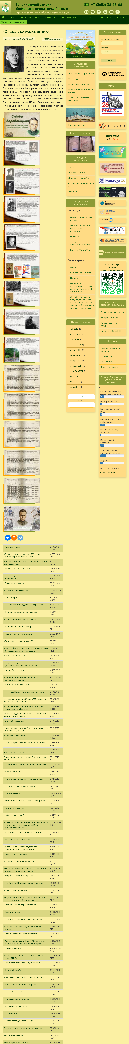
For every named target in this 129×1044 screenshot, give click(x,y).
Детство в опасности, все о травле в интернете (80, 228)
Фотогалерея (84, 17)
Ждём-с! (72, 167)
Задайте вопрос (112, 998)
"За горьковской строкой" (16, 756)
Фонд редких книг (110, 367)
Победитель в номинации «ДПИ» (80, 91)
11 (44, 984)
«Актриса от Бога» (12, 246)
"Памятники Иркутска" (14, 282)
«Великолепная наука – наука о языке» (22, 662)
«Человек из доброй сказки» (18, 814)
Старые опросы (108, 473)
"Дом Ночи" (9, 858)
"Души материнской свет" (16, 916)
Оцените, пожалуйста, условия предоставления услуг (112, 267)
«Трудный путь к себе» (14, 435)
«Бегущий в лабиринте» (15, 851)
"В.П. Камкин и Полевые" (16, 843)
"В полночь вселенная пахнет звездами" (23, 619)
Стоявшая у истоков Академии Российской (25, 749)
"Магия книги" (11, 713)
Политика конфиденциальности (107, 1017)
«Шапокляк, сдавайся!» (79, 178)
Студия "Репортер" (88, 1010)
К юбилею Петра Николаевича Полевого (24, 391)
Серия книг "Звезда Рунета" (17, 923)
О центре (11, 17)
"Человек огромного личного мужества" (23, 532)
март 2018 (74, 339)
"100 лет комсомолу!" (14, 514)
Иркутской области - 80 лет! (17, 972)
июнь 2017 (74, 387)
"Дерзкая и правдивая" (15, 901)
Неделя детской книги (79, 79)
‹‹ (82, 396)
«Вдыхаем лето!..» (80, 56)
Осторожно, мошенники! (13, 22)
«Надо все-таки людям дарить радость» (23, 822)
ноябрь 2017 (75, 360)
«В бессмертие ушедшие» (16, 698)
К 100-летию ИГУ (12, 493)
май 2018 (74, 329)
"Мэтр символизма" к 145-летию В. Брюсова (25, 464)
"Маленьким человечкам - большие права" (24, 478)
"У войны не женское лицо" (17, 268)
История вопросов (110, 317)
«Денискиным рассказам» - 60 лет (20, 340)
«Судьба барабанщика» (15, 420)
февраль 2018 (76, 345)
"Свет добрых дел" (13, 691)
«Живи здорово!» (12, 297)
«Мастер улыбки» (12, 471)
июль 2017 (74, 382)
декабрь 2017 (76, 355)
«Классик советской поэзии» (18, 872)
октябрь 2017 (76, 366)
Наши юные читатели (78, 84)
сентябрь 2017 (76, 371)
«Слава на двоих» (12, 611)
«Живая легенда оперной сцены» (20, 720)
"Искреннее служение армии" (18, 575)
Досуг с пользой (114, 17)
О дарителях (37, 1007)
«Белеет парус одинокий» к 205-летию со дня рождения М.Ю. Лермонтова (81, 287)
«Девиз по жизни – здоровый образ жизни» (25, 304)
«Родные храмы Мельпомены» (18, 333)
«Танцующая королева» (15, 590)
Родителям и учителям (65, 17)
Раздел (104, 48)
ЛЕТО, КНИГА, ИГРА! (78, 191)
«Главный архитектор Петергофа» (20, 604)
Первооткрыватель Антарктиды (19, 485)
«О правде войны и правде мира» (20, 561)
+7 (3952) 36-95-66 (106, 5)
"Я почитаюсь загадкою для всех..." (20, 311)
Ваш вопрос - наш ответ (81, 273)
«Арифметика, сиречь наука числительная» (24, 836)
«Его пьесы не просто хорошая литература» (25, 800)
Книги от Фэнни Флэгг (81, 250)
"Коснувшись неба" (13, 887)
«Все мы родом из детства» (17, 742)
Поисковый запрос (110, 39)
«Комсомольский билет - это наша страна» (24, 500)
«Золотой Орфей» (12, 669)
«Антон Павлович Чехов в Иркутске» (21, 633)
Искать (108, 60)
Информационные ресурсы (110, 324)
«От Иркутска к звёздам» (16, 290)
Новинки (47, 17)
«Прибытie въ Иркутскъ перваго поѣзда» (23, 582)
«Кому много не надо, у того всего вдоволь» (81, 243)
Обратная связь (99, 1021)
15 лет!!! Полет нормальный (81, 73)
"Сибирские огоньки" (89, 1001)
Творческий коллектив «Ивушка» (79, 99)
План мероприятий (30, 17)
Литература (106, 356)
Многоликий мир (76, 125)
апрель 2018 (75, 334)
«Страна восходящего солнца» (19, 793)
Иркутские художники (15, 507)
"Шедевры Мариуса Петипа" (18, 384)
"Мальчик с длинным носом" (17, 706)
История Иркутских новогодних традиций (24, 442)
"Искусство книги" (13, 648)
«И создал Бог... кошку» (15, 778)
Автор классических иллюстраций (20, 684)
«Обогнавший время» (14, 355)
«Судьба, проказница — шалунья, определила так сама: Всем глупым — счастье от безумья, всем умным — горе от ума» (82, 302)
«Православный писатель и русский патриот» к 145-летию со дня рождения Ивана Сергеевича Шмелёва (26, 524)
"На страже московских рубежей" (20, 965)
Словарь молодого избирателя (19, 785)
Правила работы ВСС (111, 331)
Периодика (106, 362)
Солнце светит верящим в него (81, 184)
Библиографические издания (111, 349)
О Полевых (36, 1004)
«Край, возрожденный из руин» (81, 218)
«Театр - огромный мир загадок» (20, 319)
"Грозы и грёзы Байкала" (16, 553)
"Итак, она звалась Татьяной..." (18, 539)
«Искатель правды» (13, 735)
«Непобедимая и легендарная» (19, 829)
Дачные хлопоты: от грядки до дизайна (23, 727)
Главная (2, 17)
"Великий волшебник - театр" (18, 326)
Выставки (98, 17)
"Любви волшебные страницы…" (19, 807)
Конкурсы (84, 1004)
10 (39, 984)
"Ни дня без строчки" (14, 369)
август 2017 (75, 376)
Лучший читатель (87, 1007)
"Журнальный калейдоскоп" (17, 771)
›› (82, 405)
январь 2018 (75, 350)
